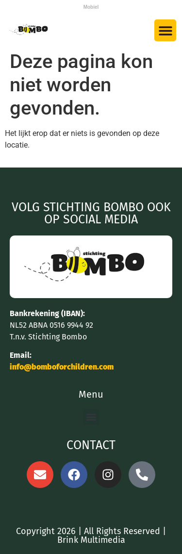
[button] (165, 30)
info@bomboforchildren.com (62, 366)
